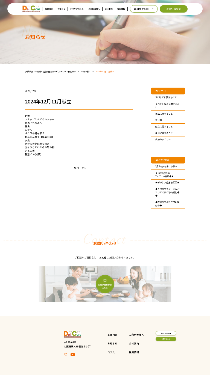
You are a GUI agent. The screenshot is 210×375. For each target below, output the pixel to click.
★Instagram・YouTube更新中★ (164, 174)
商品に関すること (164, 113)
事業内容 (48, 8)
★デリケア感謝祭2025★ (167, 182)
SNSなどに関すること (166, 97)
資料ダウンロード (144, 8)
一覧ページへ (79, 167)
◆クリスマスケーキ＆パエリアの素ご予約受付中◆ (167, 192)
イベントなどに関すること (167, 105)
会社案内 (108, 8)
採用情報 (121, 8)
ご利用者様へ (94, 8)
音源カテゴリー (163, 139)
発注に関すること (164, 133)
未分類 (158, 119)
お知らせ (61, 8)
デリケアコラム (76, 8)
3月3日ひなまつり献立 (166, 166)
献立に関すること (164, 126)
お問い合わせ (173, 8)
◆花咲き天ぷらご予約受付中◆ (167, 204)
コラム (94, 352)
